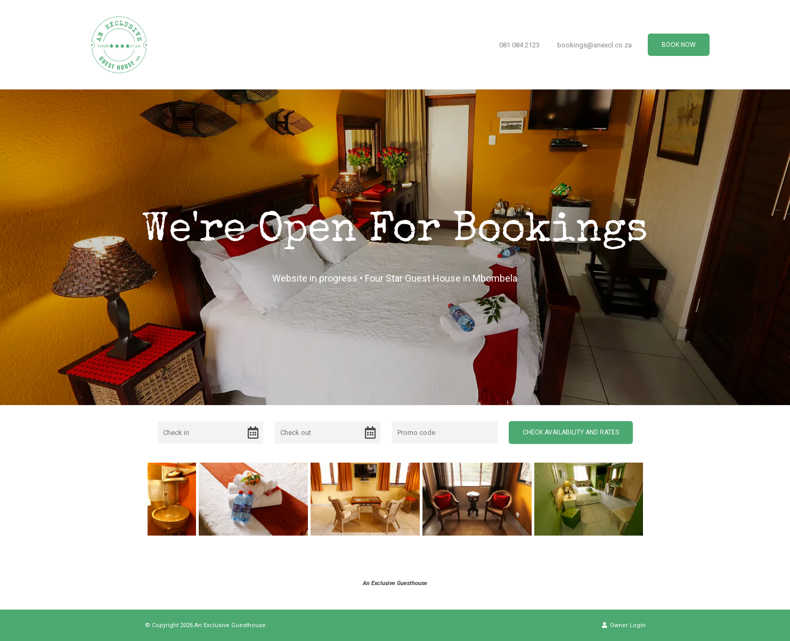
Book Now (679, 44)
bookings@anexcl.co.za (594, 45)
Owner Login (624, 625)
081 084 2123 (519, 45)
